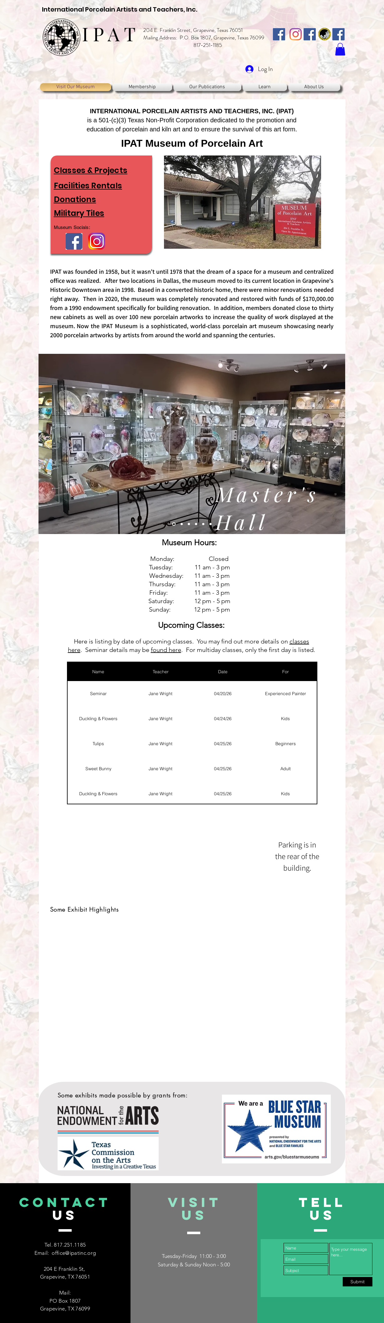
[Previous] (47, 444)
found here (166, 650)
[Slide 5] (203, 524)
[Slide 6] (210, 524)
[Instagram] (295, 34)
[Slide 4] (196, 524)
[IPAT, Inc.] (279, 34)
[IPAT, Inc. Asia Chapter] (338, 34)
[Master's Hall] (174, 524)
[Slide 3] (189, 524)
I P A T (109, 33)
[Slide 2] (182, 524)
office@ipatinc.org (74, 1253)
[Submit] (357, 1281)
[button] (340, 49)
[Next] (336, 444)
